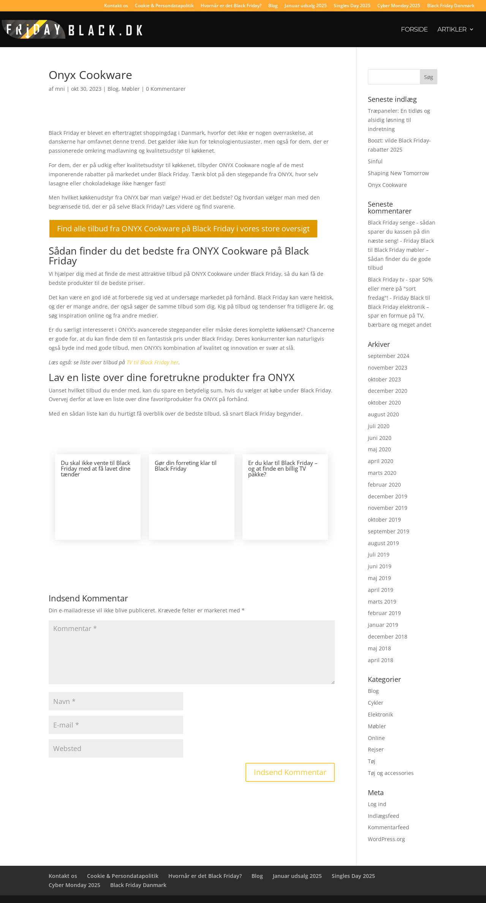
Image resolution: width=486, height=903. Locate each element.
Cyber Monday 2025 (398, 6)
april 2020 (380, 461)
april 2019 (380, 589)
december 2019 (387, 496)
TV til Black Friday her (153, 362)
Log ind (377, 804)
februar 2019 (384, 613)
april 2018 (380, 660)
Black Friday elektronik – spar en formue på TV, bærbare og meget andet (399, 316)
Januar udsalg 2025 (306, 6)
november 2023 (387, 367)
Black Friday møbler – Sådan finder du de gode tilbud (399, 259)
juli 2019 (378, 554)
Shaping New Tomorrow (398, 173)
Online (376, 738)
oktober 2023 (384, 379)
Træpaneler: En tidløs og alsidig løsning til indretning (399, 120)
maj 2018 (379, 648)
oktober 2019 (384, 519)
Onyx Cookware (387, 184)
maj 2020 (379, 449)
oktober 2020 (384, 402)
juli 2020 (378, 426)
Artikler (451, 30)
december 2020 (387, 390)
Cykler (375, 702)
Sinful (375, 161)
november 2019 (387, 507)
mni (60, 88)
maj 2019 (379, 578)
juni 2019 (379, 566)
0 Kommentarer (166, 88)
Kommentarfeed (388, 827)
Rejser (376, 749)
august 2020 (383, 414)
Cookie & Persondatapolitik (164, 6)
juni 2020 (379, 437)
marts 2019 (382, 601)
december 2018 (387, 636)
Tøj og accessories (391, 772)
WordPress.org (386, 839)
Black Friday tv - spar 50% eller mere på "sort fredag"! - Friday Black (400, 288)
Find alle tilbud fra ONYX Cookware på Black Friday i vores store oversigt (183, 228)
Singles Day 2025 (352, 6)
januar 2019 (383, 624)
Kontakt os (116, 6)
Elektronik (380, 714)
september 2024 (388, 355)
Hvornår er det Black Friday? (231, 6)
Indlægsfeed (383, 815)
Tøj (371, 761)
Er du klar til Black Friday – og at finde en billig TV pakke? (283, 468)
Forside (414, 30)
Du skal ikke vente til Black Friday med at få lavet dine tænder (95, 468)
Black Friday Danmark (451, 6)
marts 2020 (382, 472)
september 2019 (388, 531)
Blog (273, 6)
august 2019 (383, 543)
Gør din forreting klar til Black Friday (186, 465)
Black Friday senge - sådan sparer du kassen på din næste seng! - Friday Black (401, 231)
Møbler (131, 88)
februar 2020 (384, 484)
